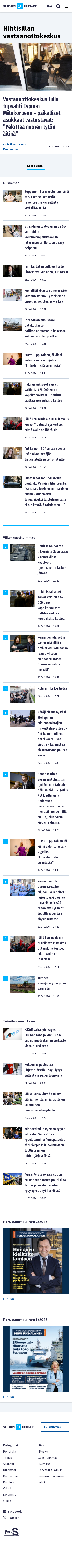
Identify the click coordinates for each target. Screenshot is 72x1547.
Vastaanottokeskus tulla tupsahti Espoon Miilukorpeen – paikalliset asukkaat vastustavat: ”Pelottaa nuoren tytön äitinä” (32, 116)
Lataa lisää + (36, 166)
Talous (21, 144)
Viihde (7, 1501)
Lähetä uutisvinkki (50, 1470)
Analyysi (8, 1464)
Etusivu (43, 1451)
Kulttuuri (9, 1482)
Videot (7, 1488)
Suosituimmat (47, 1458)
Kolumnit (9, 1495)
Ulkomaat (9, 1470)
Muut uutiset (11, 149)
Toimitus (44, 1464)
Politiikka (9, 144)
